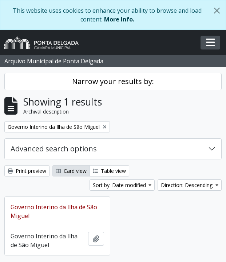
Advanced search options (54, 149)
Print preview (27, 170)
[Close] (217, 10)
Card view (71, 170)
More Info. (119, 19)
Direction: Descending (187, 185)
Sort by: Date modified (120, 185)
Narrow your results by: (113, 81)
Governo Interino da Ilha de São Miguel (54, 211)
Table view (109, 170)
